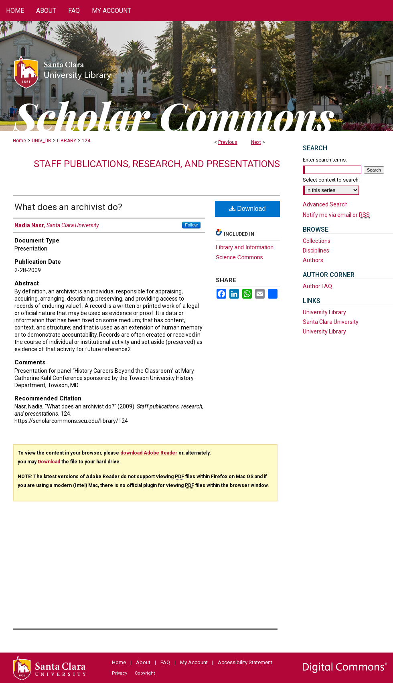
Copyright (145, 673)
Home (19, 140)
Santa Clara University (331, 322)
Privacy (119, 673)
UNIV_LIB (41, 140)
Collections (316, 241)
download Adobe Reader (148, 453)
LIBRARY (66, 140)
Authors (313, 260)
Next (256, 142)
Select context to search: (331, 180)
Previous (227, 142)
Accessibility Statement (245, 662)
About (143, 662)
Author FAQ (317, 286)
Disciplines (316, 250)
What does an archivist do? (68, 207)
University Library (324, 312)
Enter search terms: (325, 160)
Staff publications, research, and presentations (157, 164)
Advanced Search (325, 204)
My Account (194, 662)
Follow (191, 224)
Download (247, 208)
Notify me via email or (336, 215)
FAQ (165, 662)
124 (86, 140)
